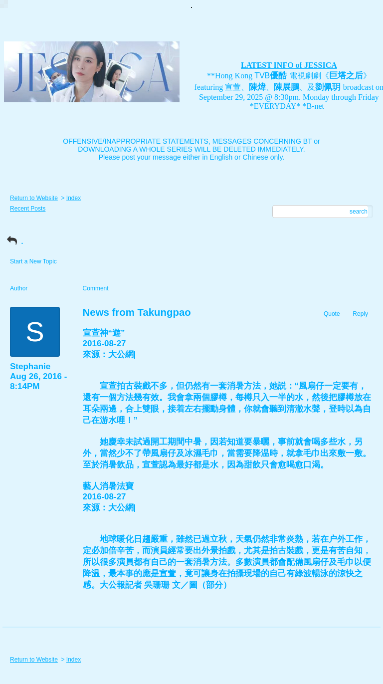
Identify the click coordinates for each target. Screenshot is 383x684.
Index (73, 198)
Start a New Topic (33, 261)
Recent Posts (27, 208)
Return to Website (34, 198)
